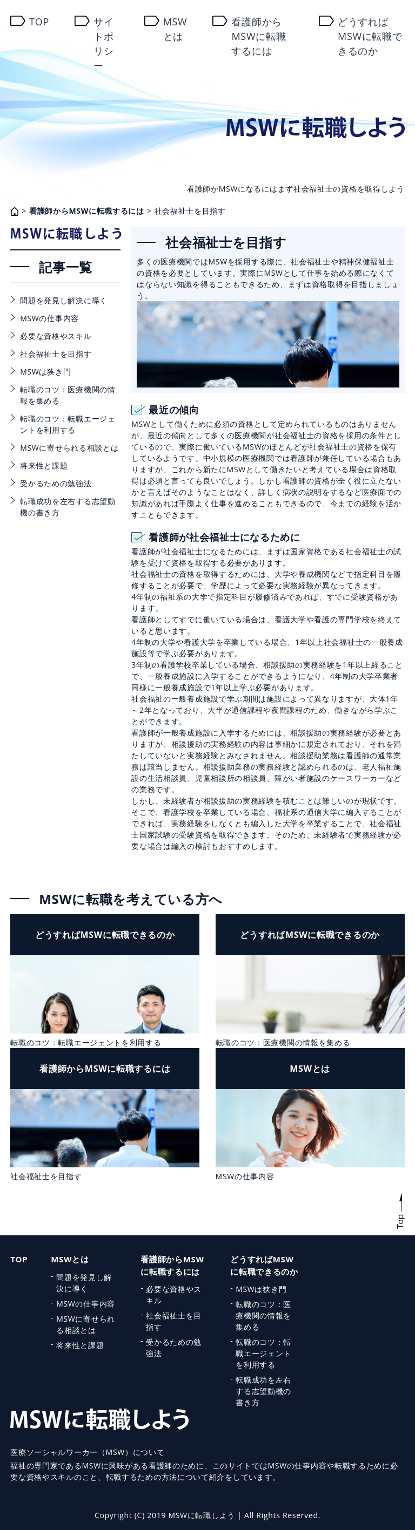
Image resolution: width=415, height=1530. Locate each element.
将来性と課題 (44, 465)
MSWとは (175, 29)
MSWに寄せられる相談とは (69, 448)
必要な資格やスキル (55, 336)
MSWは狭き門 (45, 371)
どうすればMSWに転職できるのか (370, 36)
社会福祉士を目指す (55, 354)
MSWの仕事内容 (49, 318)
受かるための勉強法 (55, 483)
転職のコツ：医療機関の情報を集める (67, 395)
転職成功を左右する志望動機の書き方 (67, 507)
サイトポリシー (103, 43)
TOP (39, 21)
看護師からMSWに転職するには (258, 36)
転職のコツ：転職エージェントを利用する (67, 424)
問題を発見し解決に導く (64, 300)
